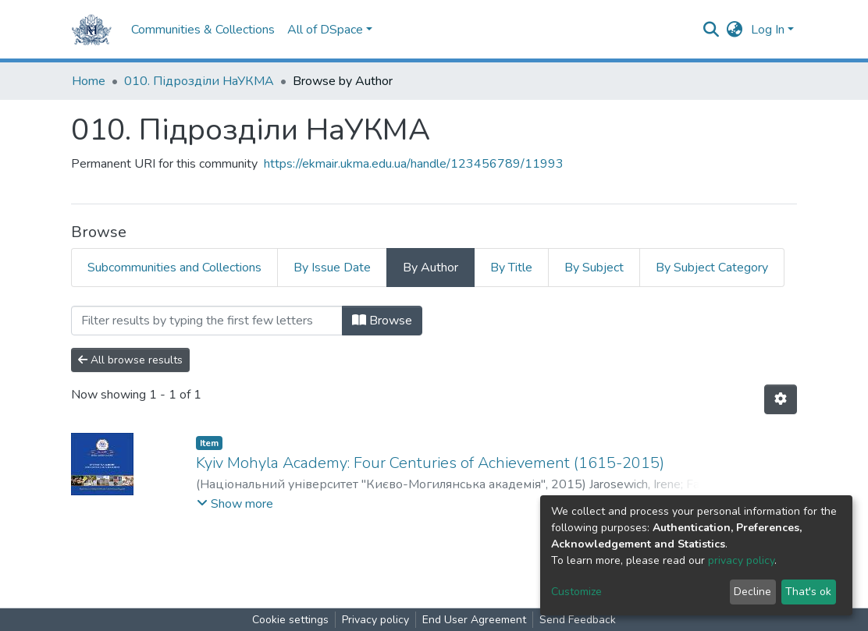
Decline (752, 591)
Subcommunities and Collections (174, 267)
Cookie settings (290, 619)
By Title (511, 267)
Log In (767, 29)
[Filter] (207, 320)
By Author (430, 267)
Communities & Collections (203, 29)
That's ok (808, 591)
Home (88, 81)
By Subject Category (712, 267)
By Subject (594, 267)
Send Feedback (577, 619)
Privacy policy (375, 619)
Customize (576, 591)
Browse (382, 320)
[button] (735, 29)
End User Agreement (474, 619)
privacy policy (741, 560)
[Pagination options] (780, 399)
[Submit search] (711, 29)
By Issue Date (332, 267)
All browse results (130, 360)
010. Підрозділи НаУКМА (199, 81)
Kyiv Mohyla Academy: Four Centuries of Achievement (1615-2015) (430, 462)
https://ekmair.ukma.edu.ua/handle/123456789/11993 (414, 163)
